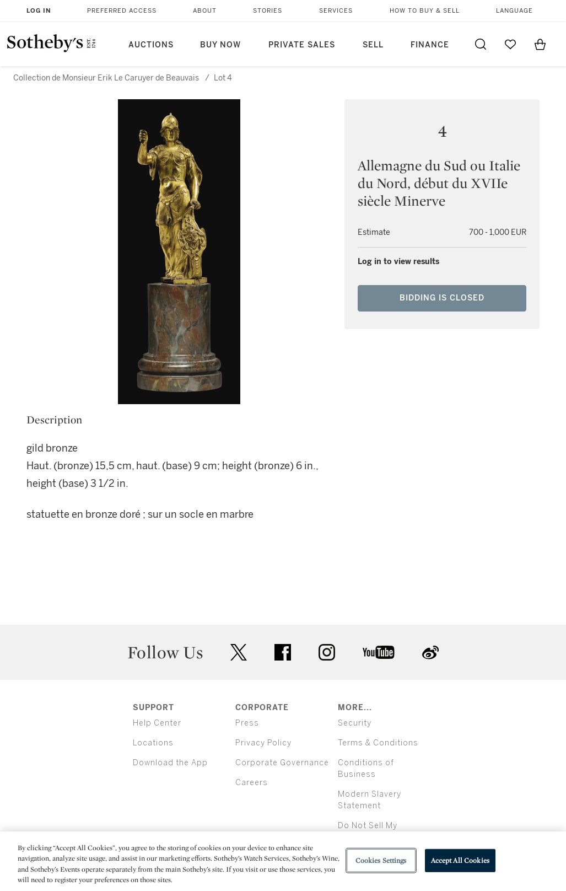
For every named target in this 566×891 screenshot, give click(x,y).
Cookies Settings (381, 860)
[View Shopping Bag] (540, 44)
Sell (373, 45)
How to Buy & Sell (425, 10)
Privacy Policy (263, 743)
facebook (282, 652)
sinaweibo (430, 652)
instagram (327, 652)
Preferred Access (122, 10)
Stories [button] (267, 10)
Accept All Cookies (460, 860)
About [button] (205, 10)
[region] (283, 861)
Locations (153, 743)
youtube (379, 652)
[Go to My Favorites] (510, 44)
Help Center (157, 723)
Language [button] (514, 10)
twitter (238, 652)
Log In (38, 10)
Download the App (170, 762)
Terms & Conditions (378, 743)
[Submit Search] (480, 44)
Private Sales (301, 45)
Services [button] (336, 10)
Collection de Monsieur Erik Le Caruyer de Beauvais (106, 78)
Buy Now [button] (220, 45)
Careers (251, 782)
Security (354, 723)
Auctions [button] (151, 45)
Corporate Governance (282, 762)
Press (247, 723)
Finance (430, 45)
